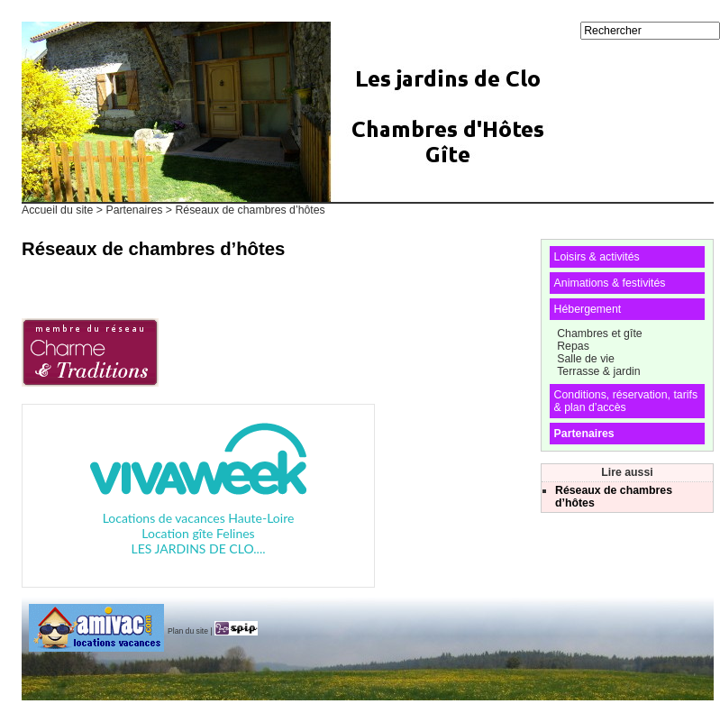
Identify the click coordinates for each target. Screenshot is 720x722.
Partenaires (133, 210)
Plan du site (188, 630)
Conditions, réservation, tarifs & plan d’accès (625, 401)
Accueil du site (57, 210)
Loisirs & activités (597, 257)
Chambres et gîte (599, 333)
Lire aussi (627, 472)
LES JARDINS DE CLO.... (199, 548)
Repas (573, 346)
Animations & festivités (610, 283)
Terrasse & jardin (598, 371)
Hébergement (588, 309)
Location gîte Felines (197, 533)
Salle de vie (586, 358)
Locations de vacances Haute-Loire (199, 518)
